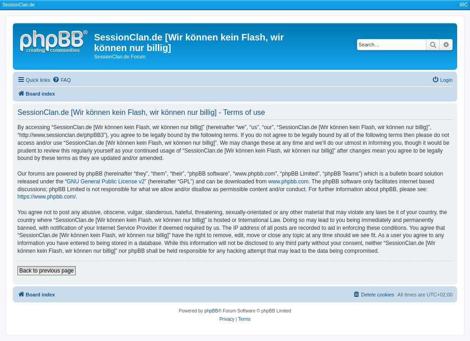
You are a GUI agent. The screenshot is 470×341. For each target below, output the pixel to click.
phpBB (211, 310)
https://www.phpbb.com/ (46, 196)
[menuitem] (61, 79)
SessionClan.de (18, 4)
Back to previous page (46, 270)
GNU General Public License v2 (105, 181)
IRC (463, 4)
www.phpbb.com (288, 181)
